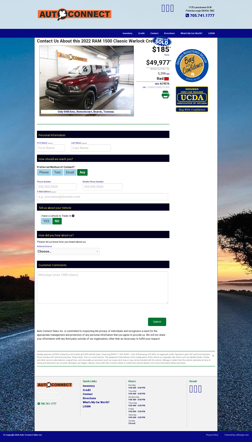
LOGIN (211, 33)
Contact (154, 33)
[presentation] (51, 147)
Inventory (127, 33)
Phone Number (56, 185)
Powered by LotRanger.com (237, 435)
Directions (169, 33)
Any (82, 172)
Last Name (91, 146)
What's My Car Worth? (191, 33)
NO (57, 221)
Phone (44, 172)
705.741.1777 (48, 403)
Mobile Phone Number (102, 185)
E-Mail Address (102, 195)
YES (46, 221)
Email (70, 172)
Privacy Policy (212, 435)
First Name (51, 146)
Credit (141, 33)
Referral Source (68, 250)
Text (57, 172)
